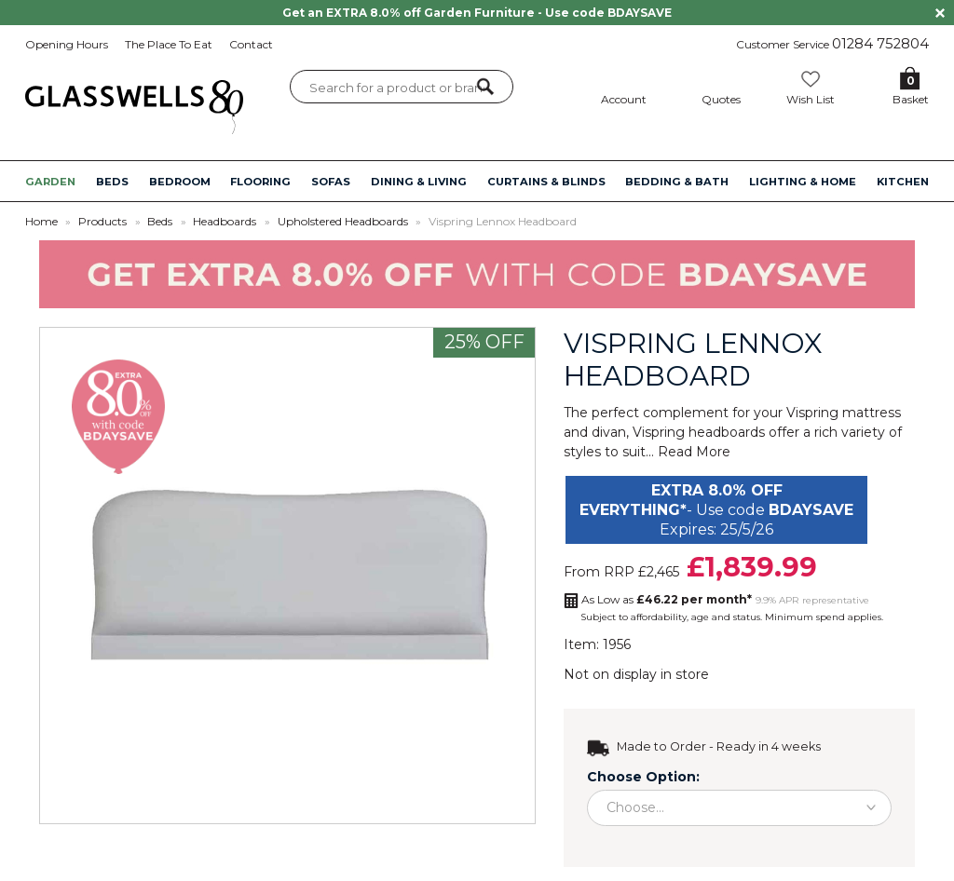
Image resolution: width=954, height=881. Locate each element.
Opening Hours (66, 44)
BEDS (112, 181)
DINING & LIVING (419, 181)
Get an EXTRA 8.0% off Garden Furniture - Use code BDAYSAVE (477, 13)
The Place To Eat (168, 44)
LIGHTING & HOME (802, 181)
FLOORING (260, 181)
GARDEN (50, 181)
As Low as (666, 599)
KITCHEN (903, 181)
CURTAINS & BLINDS (546, 181)
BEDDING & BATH (677, 181)
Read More (694, 451)
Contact (251, 44)
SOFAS (330, 181)
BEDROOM (180, 181)
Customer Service (832, 43)
